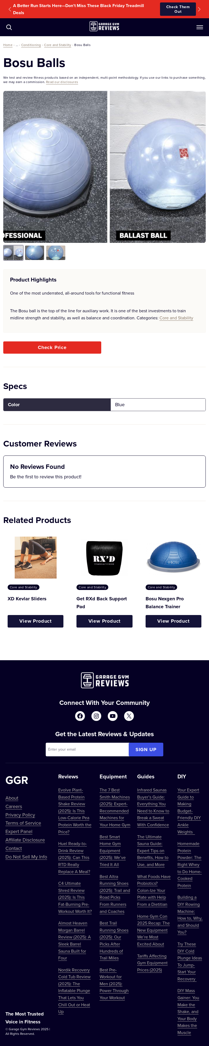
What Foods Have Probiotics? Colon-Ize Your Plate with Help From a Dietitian (154, 890)
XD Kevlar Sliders (27, 598)
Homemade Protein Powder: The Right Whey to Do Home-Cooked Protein (189, 864)
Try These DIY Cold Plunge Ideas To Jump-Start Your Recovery (189, 961)
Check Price (52, 347)
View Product (35, 621)
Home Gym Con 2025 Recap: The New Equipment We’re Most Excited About (153, 930)
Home (8, 44)
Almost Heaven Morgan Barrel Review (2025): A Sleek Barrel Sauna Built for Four (74, 940)
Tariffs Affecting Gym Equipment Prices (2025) (152, 963)
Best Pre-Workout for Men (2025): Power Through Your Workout (114, 984)
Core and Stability (57, 44)
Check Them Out (178, 9)
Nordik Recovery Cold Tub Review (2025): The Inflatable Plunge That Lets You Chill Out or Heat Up (74, 991)
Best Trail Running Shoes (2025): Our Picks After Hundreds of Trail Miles (114, 940)
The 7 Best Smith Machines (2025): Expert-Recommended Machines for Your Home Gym (115, 807)
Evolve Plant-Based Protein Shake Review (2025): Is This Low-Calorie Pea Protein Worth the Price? (74, 811)
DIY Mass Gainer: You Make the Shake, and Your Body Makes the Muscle (188, 1011)
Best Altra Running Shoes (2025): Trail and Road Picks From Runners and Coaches (115, 893)
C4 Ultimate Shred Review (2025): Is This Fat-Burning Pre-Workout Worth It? (75, 897)
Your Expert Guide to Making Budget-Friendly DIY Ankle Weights (189, 811)
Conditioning (31, 44)
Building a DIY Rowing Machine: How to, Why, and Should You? (189, 914)
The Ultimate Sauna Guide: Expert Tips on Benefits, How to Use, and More (152, 850)
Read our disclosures (62, 81)
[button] (10, 9)
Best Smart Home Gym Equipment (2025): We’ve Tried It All (113, 850)
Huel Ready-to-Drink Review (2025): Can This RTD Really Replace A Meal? (74, 857)
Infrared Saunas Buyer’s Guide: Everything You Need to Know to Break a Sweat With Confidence (153, 807)
